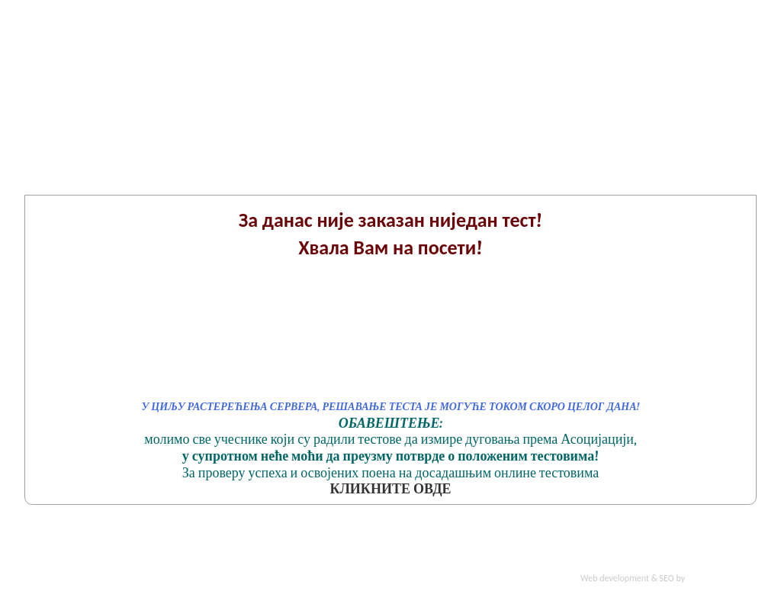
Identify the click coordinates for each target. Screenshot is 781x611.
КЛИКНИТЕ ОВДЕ (390, 489)
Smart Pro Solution (722, 578)
